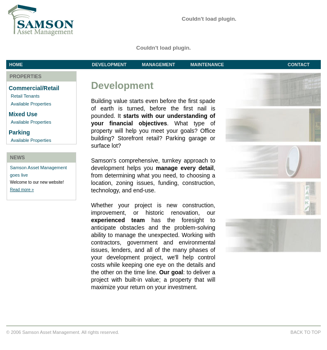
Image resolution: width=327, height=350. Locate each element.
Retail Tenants (25, 95)
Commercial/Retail (34, 88)
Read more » (22, 189)
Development (115, 64)
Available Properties (31, 103)
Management (165, 64)
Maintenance (207, 64)
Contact (299, 64)
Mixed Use (23, 114)
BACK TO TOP (306, 332)
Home (16, 64)
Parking (19, 132)
